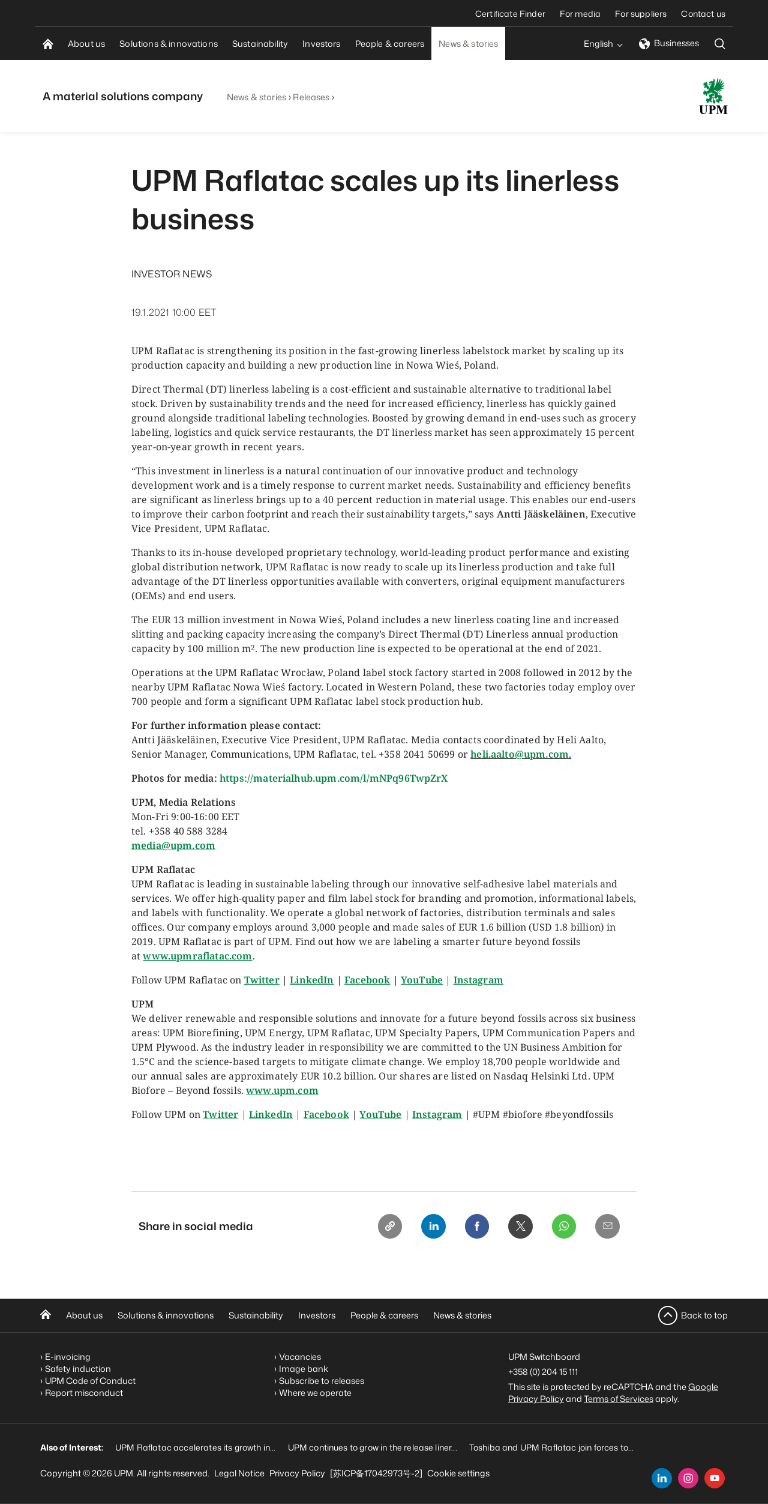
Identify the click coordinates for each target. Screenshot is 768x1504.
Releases (311, 97)
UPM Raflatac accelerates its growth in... (195, 1446)
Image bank (303, 1368)
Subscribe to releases (321, 1380)
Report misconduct (84, 1392)
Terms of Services (618, 1398)
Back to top (704, 1314)
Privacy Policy (297, 1473)
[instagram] (688, 1478)
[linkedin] (662, 1478)
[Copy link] (378, 1227)
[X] (515, 1227)
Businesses (669, 43)
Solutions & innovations (166, 1315)
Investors (316, 1315)
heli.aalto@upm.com (519, 754)
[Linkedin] (424, 1227)
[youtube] (714, 1478)
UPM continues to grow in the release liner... (372, 1446)
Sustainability (256, 1315)
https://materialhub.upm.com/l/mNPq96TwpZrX (334, 778)
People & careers (384, 1315)
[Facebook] (470, 1227)
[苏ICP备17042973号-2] (376, 1473)
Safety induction (78, 1368)
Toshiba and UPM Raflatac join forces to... (551, 1446)
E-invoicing (68, 1356)
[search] (720, 43)
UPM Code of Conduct (90, 1380)
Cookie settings (458, 1473)
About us (84, 1315)
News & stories (256, 97)
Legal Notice (239, 1473)
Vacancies (300, 1356)
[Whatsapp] (561, 1227)
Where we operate (315, 1392)
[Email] (606, 1227)
